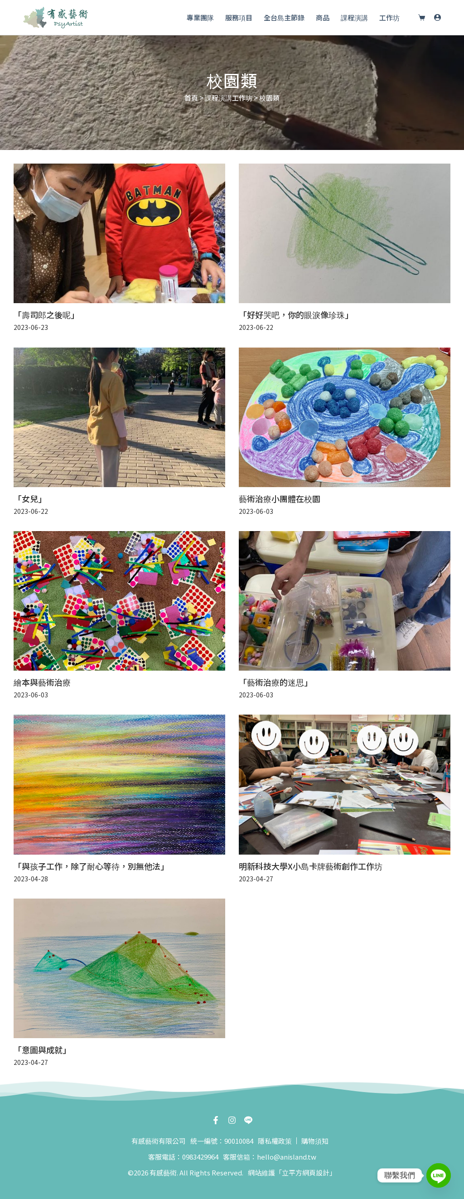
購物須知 (315, 1141)
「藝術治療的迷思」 (275, 682)
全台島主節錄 (284, 17)
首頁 (191, 97)
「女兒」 (30, 498)
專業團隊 (200, 17)
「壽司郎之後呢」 (46, 314)
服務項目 (238, 17)
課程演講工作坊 (228, 97)
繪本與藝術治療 (42, 682)
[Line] (438, 1175)
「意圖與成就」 (42, 1049)
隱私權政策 (275, 1141)
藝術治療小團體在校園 (279, 498)
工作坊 (389, 17)
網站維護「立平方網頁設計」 (292, 1172)
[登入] (437, 17)
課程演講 (354, 17)
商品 (322, 17)
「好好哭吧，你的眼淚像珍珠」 (296, 314)
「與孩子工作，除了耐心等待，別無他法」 (91, 866)
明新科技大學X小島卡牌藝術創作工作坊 (310, 866)
